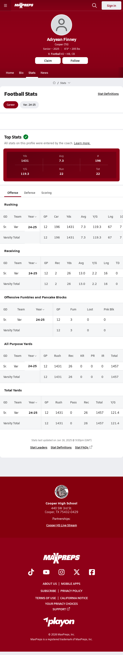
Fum (73, 309)
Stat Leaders (38, 447)
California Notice (74, 598)
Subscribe (48, 591)
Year (32, 216)
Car (56, 216)
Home (10, 72)
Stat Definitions (108, 94)
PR (93, 356)
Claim (48, 60)
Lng (110, 216)
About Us (50, 583)
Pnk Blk (109, 309)
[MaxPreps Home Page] (54, 83)
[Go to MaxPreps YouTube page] (46, 572)
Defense (29, 192)
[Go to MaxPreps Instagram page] (61, 572)
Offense (12, 192)
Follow (75, 60)
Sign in (111, 5)
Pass (73, 402)
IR (102, 356)
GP (45, 216)
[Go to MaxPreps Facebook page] (92, 572)
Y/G (95, 216)
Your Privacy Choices (61, 603)
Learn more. (82, 143)
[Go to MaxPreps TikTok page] (31, 572)
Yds (69, 216)
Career (11, 104)
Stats (32, 72)
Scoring (46, 192)
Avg (83, 216)
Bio (21, 72)
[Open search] (94, 5)
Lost (90, 309)
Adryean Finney (61, 39)
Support (61, 609)
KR (82, 356)
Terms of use (45, 598)
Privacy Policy (71, 591)
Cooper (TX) (61, 44)
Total (114, 356)
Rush (57, 356)
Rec (57, 263)
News (44, 72)
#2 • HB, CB (61, 53)
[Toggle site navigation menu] (5, 5)
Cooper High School (61, 495)
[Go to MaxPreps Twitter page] (76, 572)
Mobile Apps (70, 583)
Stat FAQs (84, 447)
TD (117, 263)
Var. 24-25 (29, 104)
